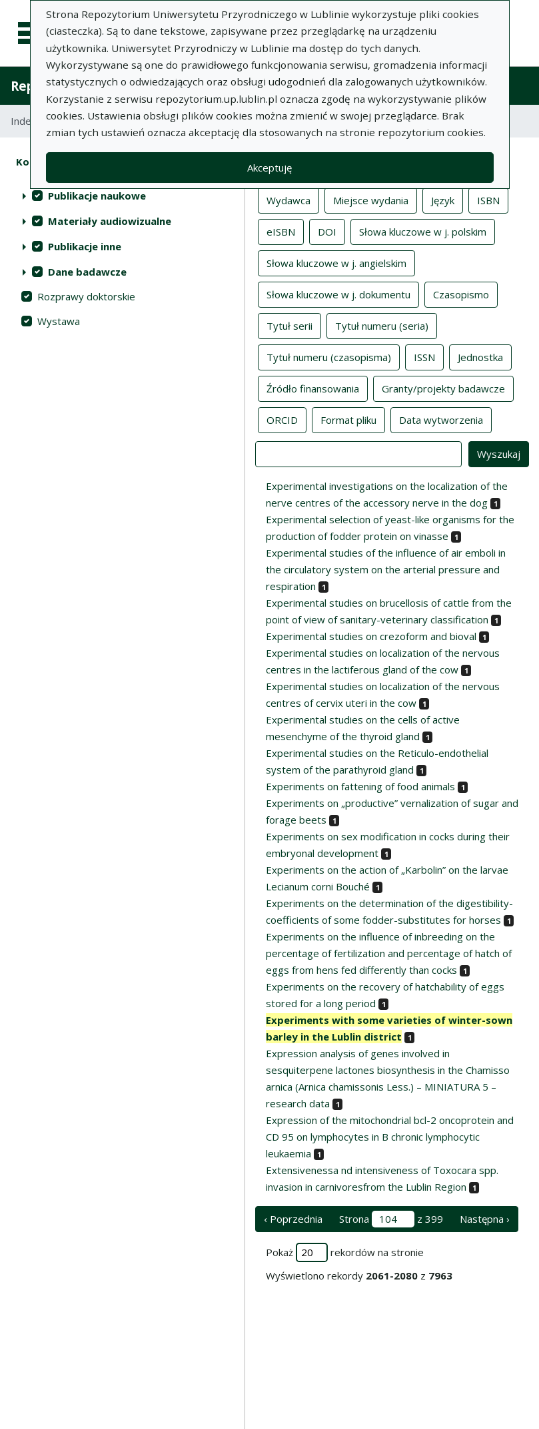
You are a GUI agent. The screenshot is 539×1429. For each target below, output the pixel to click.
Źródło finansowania (313, 387)
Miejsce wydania (370, 199)
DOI (327, 231)
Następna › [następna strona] (485, 1218)
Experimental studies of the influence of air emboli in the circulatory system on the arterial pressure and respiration (386, 569)
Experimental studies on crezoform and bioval (371, 636)
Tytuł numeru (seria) (381, 325)
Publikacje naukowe (97, 195)
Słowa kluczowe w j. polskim (422, 231)
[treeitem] (122, 196)
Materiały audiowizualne (109, 221)
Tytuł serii (289, 325)
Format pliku (348, 419)
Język (442, 199)
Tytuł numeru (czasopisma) (329, 356)
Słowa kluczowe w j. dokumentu (338, 293)
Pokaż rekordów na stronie (345, 1252)
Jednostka (480, 356)
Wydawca (288, 199)
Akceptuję (269, 167)
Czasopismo (461, 293)
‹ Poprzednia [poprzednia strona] (293, 1218)
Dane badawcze (87, 271)
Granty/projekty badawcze (443, 387)
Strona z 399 (391, 1219)
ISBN (488, 199)
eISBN (281, 231)
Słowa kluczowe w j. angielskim (336, 262)
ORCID (282, 419)
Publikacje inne (84, 246)
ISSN (424, 356)
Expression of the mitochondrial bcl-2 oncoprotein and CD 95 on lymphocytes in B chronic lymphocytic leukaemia (390, 1136)
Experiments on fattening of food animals (360, 786)
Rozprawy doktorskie (86, 296)
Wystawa (58, 321)
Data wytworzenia (441, 419)
